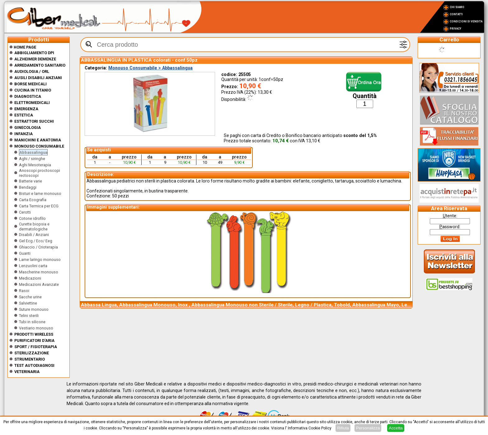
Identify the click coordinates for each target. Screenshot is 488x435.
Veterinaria (27, 371)
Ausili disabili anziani (38, 77)
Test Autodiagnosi (34, 365)
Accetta (395, 428)
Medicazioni (30, 278)
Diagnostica (27, 96)
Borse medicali (30, 84)
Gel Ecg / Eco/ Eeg (35, 241)
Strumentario (29, 359)
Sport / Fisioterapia (35, 346)
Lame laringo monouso (40, 259)
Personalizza (368, 428)
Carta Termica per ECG (39, 206)
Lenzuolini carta (33, 265)
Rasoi (24, 290)
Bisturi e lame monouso (40, 193)
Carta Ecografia (32, 199)
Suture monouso (34, 309)
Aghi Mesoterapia (35, 165)
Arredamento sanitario (39, 65)
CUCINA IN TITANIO (32, 90)
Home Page (22, 47)
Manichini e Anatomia (37, 140)
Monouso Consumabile (39, 146)
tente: (450, 215)
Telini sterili (29, 315)
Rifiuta (343, 428)
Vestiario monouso (36, 328)
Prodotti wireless (33, 334)
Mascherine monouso (38, 272)
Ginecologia (27, 127)
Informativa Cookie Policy (309, 428)
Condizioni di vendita (466, 21)
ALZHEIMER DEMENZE (35, 59)
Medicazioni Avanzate (39, 284)
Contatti (456, 14)
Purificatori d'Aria (34, 340)
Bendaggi (27, 187)
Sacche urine (30, 297)
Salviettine (28, 303)
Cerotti (25, 212)
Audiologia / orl (31, 71)
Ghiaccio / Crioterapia (38, 247)
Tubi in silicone (32, 321)
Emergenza (26, 108)
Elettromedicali (32, 102)
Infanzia (23, 133)
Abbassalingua (33, 152)
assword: (449, 226)
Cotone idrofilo (32, 218)
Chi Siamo (457, 7)
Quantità (365, 96)
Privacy (455, 28)
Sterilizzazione (31, 353)
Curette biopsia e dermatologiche (34, 226)
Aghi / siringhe (32, 158)
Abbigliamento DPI (34, 52)
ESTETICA (23, 115)
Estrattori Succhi (34, 121)
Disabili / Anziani (34, 234)
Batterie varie (30, 181)
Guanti (24, 253)
